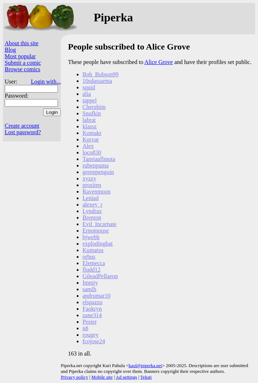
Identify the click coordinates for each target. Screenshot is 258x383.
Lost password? (23, 132)
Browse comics (22, 69)
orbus (89, 257)
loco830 (92, 152)
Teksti (146, 377)
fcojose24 (94, 341)
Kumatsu (93, 250)
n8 (85, 328)
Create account (22, 126)
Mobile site (102, 377)
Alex (88, 146)
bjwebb (91, 237)
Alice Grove (158, 62)
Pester (90, 322)
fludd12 (92, 270)
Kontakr (92, 133)
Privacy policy (74, 377)
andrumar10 (96, 296)
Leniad (90, 198)
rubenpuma (96, 165)
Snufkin (92, 113)
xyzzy (89, 178)
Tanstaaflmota (99, 159)
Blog (10, 50)
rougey (90, 335)
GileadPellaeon (100, 276)
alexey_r (92, 204)
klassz (90, 126)
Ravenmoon (96, 191)
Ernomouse (96, 230)
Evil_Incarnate (100, 224)
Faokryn (92, 309)
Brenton (92, 217)
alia (87, 94)
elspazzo (92, 302)
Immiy (90, 283)
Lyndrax (92, 211)
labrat (89, 120)
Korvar (91, 139)
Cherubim (94, 107)
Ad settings (126, 377)
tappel (90, 100)
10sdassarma (97, 81)
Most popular (20, 56)
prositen (92, 185)
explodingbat (98, 244)
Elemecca (94, 263)
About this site (21, 43)
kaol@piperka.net (145, 365)
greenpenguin (98, 172)
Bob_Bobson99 (101, 74)
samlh (89, 289)
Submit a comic (23, 63)
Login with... (46, 81)
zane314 (92, 315)
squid (89, 87)
